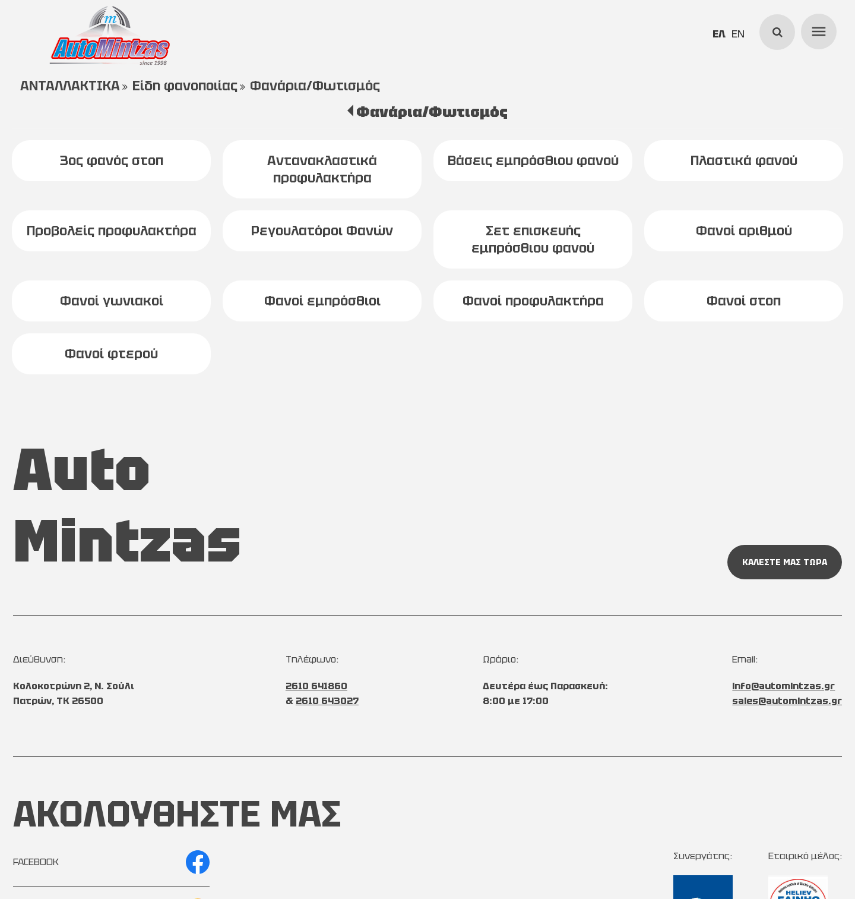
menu (817, 30)
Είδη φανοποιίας (185, 85)
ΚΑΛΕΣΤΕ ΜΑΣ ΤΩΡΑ (784, 562)
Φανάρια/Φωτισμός (315, 85)
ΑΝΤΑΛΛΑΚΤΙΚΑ (70, 85)
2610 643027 (327, 701)
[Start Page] (110, 35)
